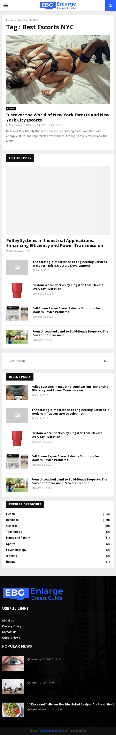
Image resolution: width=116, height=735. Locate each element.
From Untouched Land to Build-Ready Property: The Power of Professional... (70, 333)
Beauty (10, 561)
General (11, 109)
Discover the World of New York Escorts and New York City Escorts (57, 117)
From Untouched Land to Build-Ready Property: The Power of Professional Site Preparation (69, 481)
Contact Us (9, 632)
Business (12, 520)
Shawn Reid (16, 125)
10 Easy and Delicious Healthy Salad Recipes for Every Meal (70, 704)
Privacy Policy (11, 626)
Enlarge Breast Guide (52, 730)
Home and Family (18, 537)
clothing (11, 555)
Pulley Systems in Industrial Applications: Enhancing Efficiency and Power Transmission (54, 243)
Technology (14, 531)
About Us (8, 620)
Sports (10, 544)
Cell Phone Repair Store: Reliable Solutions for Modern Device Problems (66, 310)
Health (10, 514)
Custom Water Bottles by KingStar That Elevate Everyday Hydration (67, 287)
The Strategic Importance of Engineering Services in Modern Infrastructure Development (69, 263)
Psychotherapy (16, 550)
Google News (11, 637)
